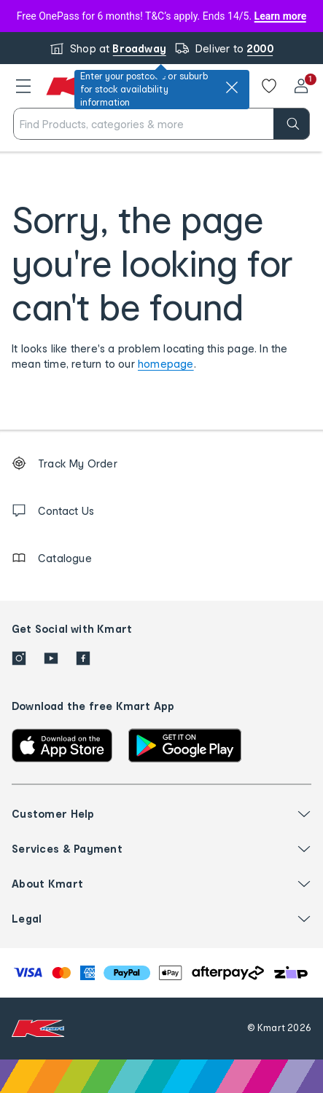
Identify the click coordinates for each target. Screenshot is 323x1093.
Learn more (280, 16)
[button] (23, 86)
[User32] (301, 85)
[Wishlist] (269, 85)
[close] (231, 87)
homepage (166, 364)
